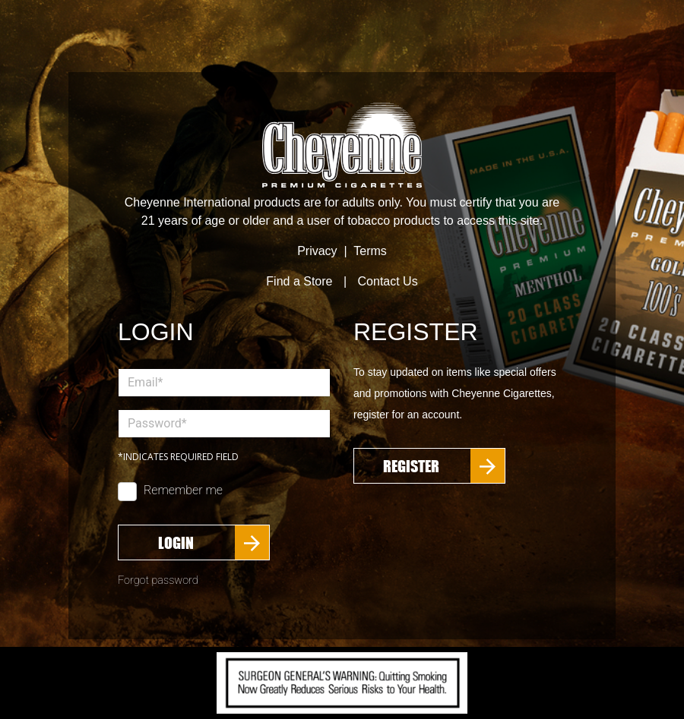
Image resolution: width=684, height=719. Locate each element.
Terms (370, 250)
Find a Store (299, 281)
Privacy (317, 250)
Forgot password (158, 580)
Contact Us (388, 281)
